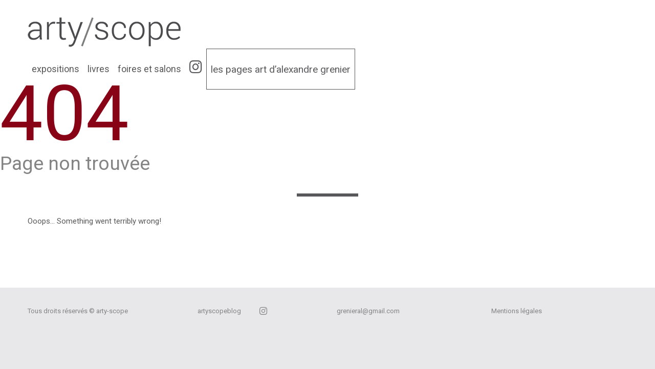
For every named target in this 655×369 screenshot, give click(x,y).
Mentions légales (516, 311)
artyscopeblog (219, 311)
